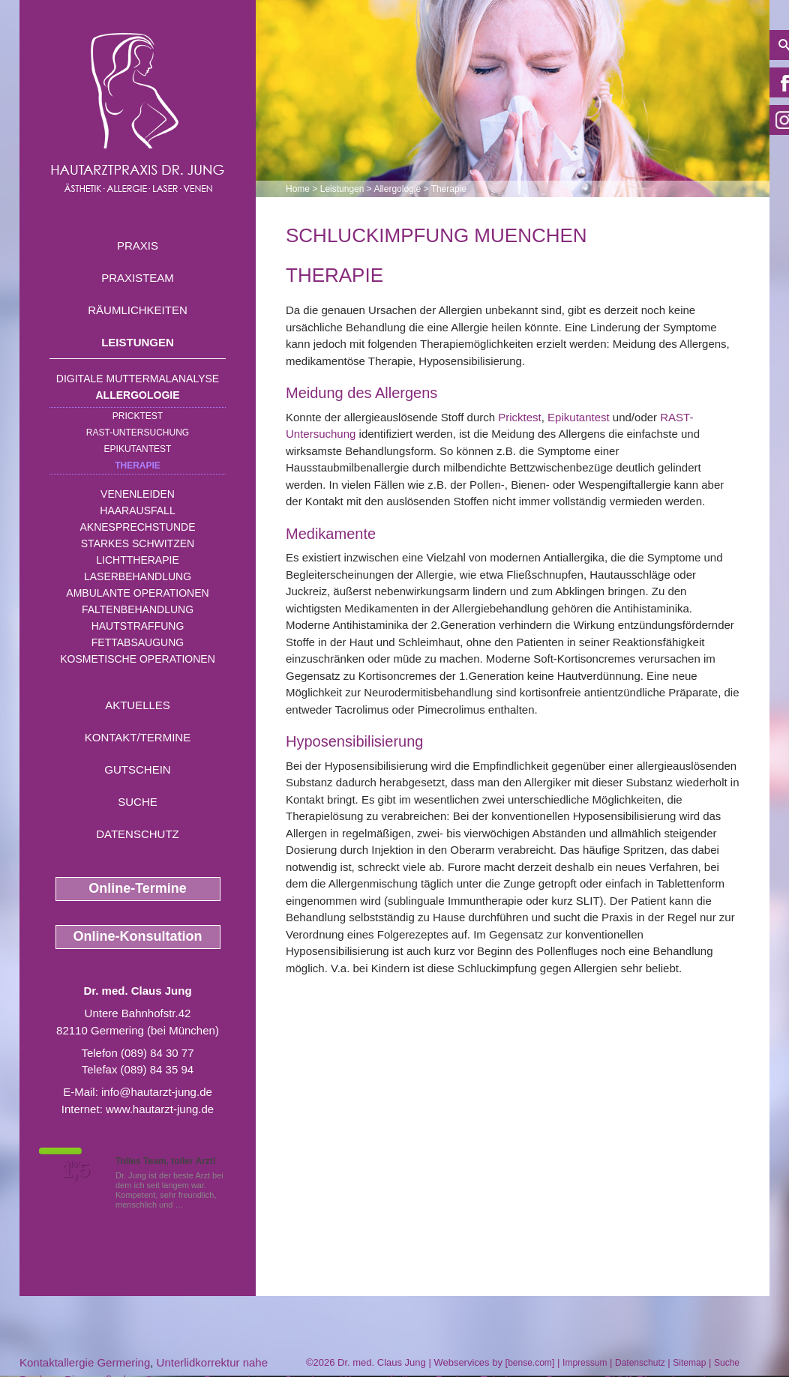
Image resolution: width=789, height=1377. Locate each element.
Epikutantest (138, 449)
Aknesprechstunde (137, 527)
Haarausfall (137, 510)
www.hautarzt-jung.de (160, 1109)
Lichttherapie (137, 560)
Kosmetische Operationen (137, 659)
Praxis (137, 245)
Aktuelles (137, 705)
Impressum (584, 1363)
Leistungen (137, 342)
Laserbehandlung (137, 576)
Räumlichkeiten (138, 310)
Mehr (195, 1204)
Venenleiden (137, 494)
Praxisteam (137, 277)
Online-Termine (137, 888)
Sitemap (689, 1363)
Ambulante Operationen (137, 593)
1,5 (76, 1170)
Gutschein (137, 769)
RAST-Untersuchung (137, 432)
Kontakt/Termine (137, 737)
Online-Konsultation (138, 936)
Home (298, 189)
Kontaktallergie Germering (85, 1362)
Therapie (137, 465)
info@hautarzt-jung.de (156, 1091)
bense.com (530, 1363)
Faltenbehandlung (138, 609)
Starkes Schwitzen (137, 543)
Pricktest (137, 416)
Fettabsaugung (138, 642)
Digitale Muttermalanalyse (137, 379)
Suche (138, 801)
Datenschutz (137, 834)
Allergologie (138, 395)
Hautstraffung (138, 626)
